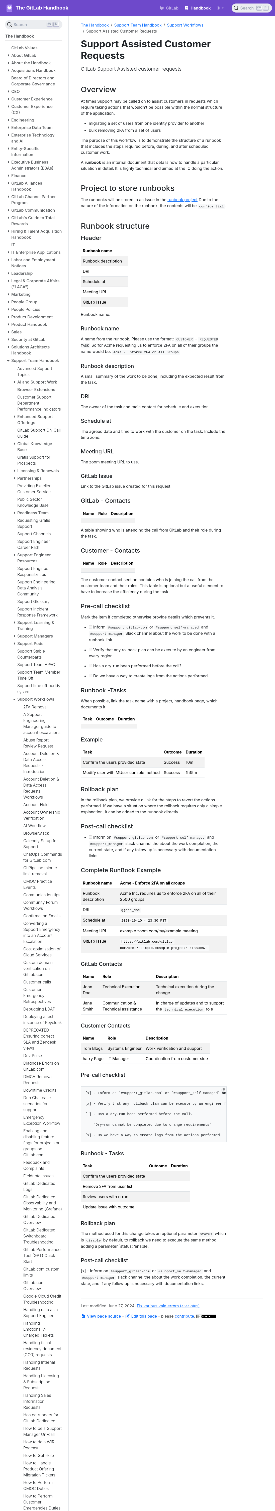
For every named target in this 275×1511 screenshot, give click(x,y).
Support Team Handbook (138, 25)
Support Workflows (185, 25)
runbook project (182, 199)
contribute (184, 1316)
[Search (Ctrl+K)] (252, 8)
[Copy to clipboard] (223, 1089)
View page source (101, 1316)
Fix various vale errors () (168, 1305)
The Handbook (95, 25)
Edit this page (141, 1316)
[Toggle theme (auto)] (220, 8)
